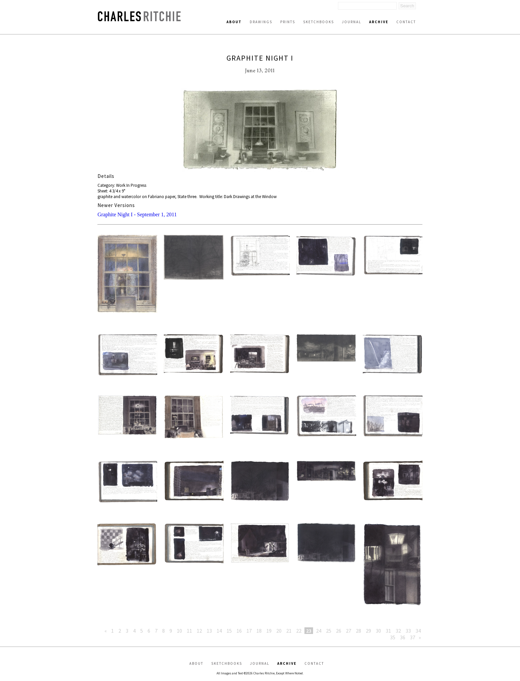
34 (418, 630)
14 (219, 630)
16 (239, 630)
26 (338, 630)
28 (358, 630)
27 (348, 630)
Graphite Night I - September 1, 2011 (137, 214)
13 (209, 630)
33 (408, 630)
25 (328, 630)
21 (289, 630)
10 (179, 630)
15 (229, 630)
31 (388, 630)
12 (199, 630)
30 (378, 630)
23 (308, 630)
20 (279, 630)
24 (318, 630)
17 (249, 630)
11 (189, 630)
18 (259, 630)
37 (412, 637)
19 (269, 630)
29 (368, 630)
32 (398, 630)
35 (392, 637)
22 (298, 630)
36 (402, 637)
